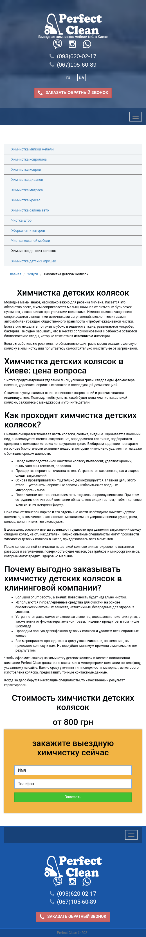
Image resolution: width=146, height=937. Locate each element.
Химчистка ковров (26, 170)
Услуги (32, 274)
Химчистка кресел (26, 200)
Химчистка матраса (27, 190)
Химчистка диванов (27, 180)
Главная (14, 274)
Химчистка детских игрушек (33, 261)
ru (68, 77)
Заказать (72, 797)
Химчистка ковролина (29, 159)
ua (81, 77)
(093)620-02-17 (73, 56)
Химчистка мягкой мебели (32, 149)
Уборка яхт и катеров (28, 231)
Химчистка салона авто (30, 210)
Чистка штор (21, 220)
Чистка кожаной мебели (30, 241)
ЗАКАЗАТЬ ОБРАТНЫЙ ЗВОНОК (73, 93)
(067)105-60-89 (73, 65)
